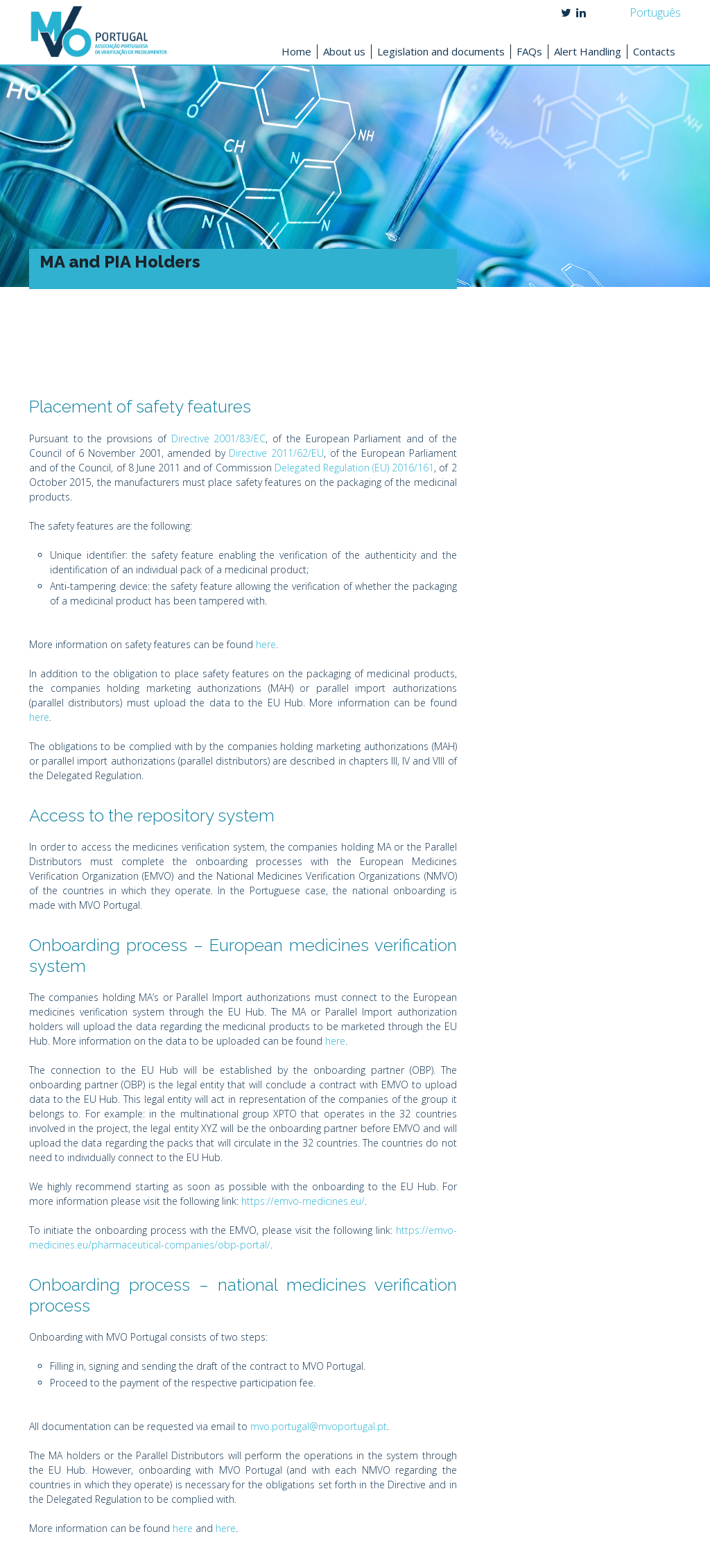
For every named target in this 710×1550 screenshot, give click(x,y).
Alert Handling (587, 51)
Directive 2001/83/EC (218, 438)
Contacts (654, 51)
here (266, 644)
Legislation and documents (441, 51)
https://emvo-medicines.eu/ (303, 1201)
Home (296, 51)
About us (344, 51)
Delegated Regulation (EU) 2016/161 (355, 467)
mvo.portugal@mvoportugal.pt (318, 1426)
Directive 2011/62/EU (276, 453)
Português (655, 12)
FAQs (529, 51)
